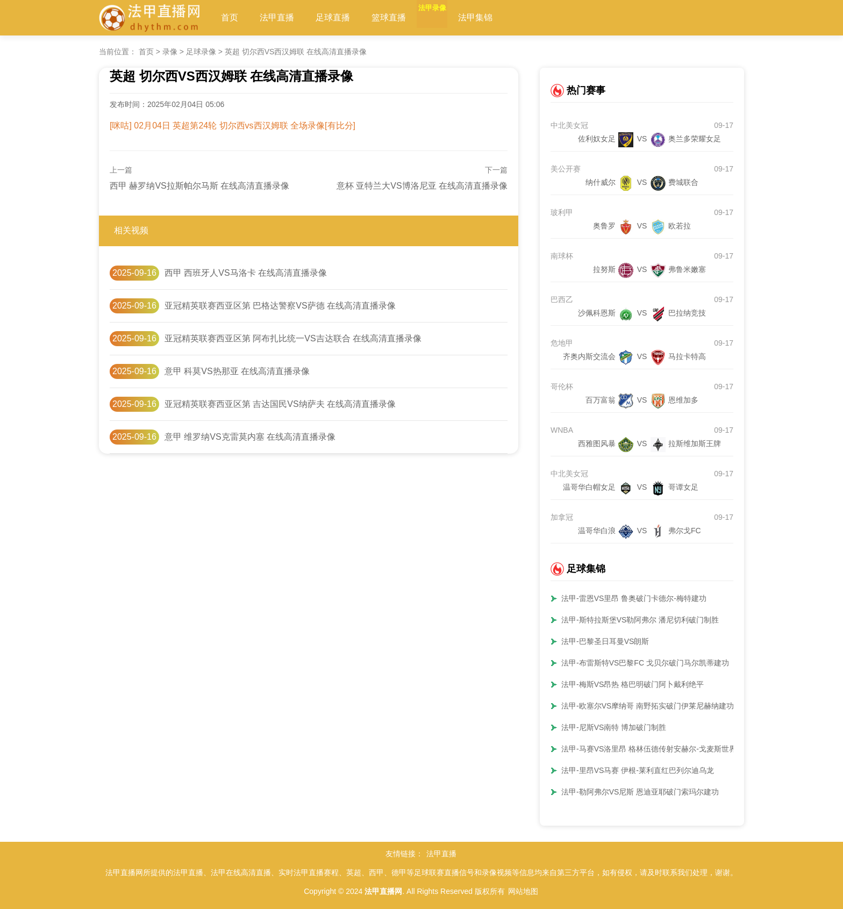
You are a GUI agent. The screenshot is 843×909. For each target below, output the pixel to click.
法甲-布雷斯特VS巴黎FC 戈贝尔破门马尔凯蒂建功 (645, 663)
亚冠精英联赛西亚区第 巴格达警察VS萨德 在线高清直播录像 (280, 305)
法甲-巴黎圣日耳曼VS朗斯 (605, 641)
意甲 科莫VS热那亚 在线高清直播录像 (237, 371)
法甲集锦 (500, 17)
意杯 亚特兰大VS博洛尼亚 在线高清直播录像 (422, 185)
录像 (169, 51)
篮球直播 (389, 17)
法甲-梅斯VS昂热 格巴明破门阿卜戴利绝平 (632, 684)
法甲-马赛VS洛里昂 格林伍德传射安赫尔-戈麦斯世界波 (652, 749)
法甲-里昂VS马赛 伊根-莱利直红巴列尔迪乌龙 (637, 770)
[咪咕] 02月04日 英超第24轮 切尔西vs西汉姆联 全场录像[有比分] (232, 125)
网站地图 (523, 891)
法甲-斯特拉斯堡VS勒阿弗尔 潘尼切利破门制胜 (640, 619)
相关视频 (131, 230)
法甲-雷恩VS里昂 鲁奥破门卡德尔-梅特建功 (633, 598)
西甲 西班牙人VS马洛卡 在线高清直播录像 (246, 272)
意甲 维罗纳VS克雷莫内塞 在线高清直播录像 (250, 436)
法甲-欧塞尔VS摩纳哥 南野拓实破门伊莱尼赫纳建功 (647, 706)
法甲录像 (444, 17)
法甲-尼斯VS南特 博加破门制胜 (613, 727)
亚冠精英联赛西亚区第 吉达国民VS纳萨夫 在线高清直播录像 (280, 404)
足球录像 (201, 51)
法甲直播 (277, 17)
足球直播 (333, 17)
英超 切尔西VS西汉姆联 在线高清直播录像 (296, 51)
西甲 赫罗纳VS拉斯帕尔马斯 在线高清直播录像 (199, 185)
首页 (229, 17)
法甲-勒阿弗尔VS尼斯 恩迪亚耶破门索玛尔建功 (640, 792)
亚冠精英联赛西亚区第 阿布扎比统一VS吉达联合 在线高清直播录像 (293, 338)
